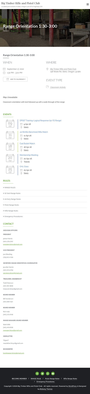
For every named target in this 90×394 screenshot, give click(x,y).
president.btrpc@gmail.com (12, 244)
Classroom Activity (58, 87)
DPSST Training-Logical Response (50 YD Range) (40, 120)
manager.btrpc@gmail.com (12, 330)
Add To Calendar (15, 79)
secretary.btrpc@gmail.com (12, 273)
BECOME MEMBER (19, 378)
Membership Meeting (29, 155)
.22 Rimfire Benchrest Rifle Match (34, 132)
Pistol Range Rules (12, 205)
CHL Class (24, 166)
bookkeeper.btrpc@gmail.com (13, 353)
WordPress (72, 386)
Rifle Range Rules (11, 211)
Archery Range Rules (13, 199)
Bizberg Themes (46, 389)
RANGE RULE (36, 378)
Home (5, 31)
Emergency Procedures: (14, 216)
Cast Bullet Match (27, 143)
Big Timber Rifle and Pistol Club (63, 69)
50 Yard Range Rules (13, 193)
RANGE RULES (10, 187)
